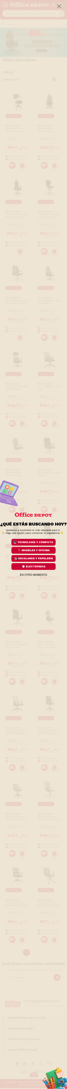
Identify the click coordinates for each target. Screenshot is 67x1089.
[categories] (5, 5)
